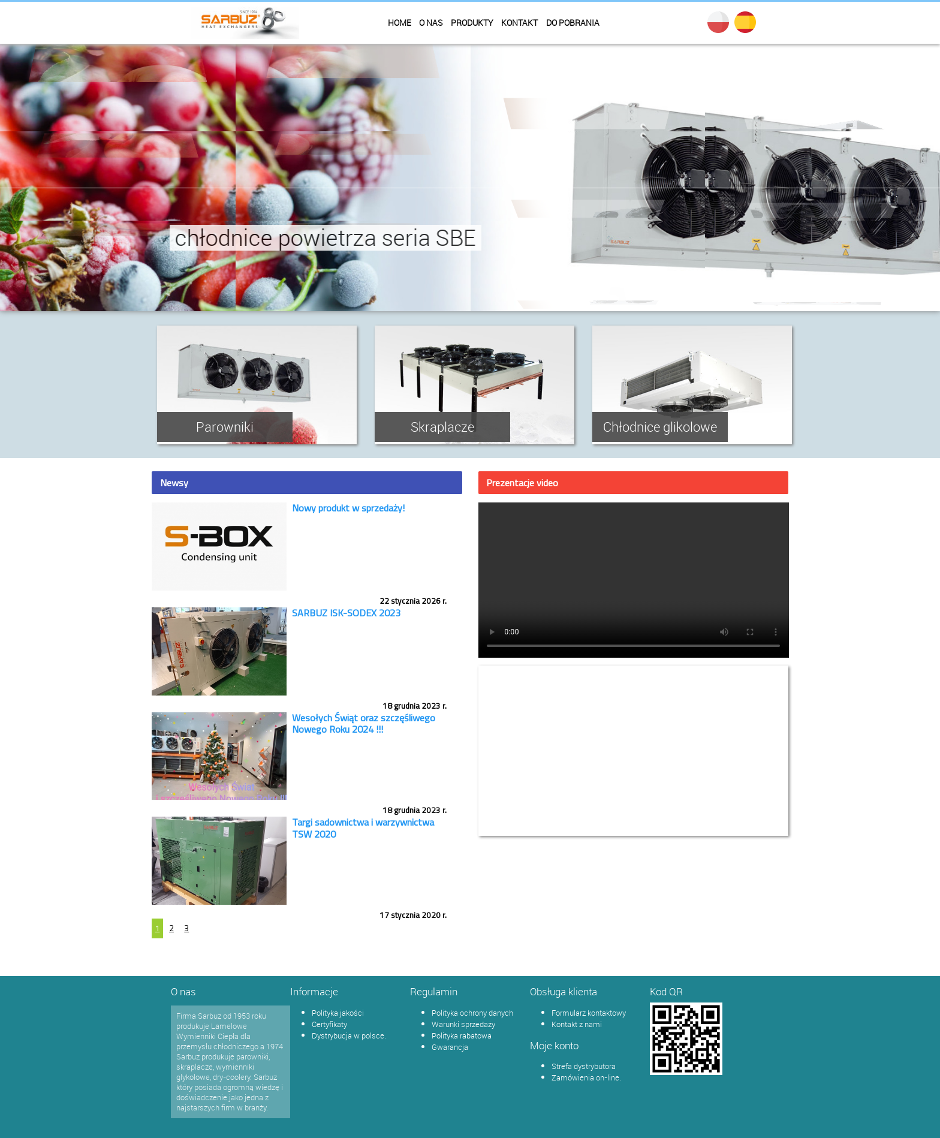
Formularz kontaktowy (589, 1012)
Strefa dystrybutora (584, 1066)
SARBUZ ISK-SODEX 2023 (346, 613)
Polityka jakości (338, 1012)
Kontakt (519, 22)
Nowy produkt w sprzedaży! (348, 508)
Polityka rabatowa (462, 1035)
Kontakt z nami (577, 1024)
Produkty (472, 22)
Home (399, 22)
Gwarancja (450, 1046)
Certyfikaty (329, 1024)
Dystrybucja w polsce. (349, 1035)
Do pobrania (572, 22)
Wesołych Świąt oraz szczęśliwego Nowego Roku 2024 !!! (363, 723)
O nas (430, 22)
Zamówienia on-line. (586, 1077)
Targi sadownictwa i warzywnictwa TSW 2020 (363, 828)
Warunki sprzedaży (463, 1024)
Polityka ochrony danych (472, 1012)
